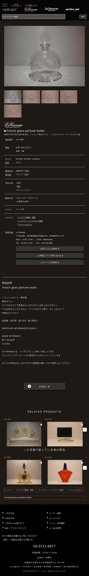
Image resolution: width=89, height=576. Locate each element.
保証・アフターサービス (15, 528)
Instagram (15, 567)
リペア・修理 (55, 513)
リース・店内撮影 (57, 523)
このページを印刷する (50, 262)
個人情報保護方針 (71, 567)
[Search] (33, 16)
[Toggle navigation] (4, 5)
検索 (83, 17)
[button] (85, 430)
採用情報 (47, 567)
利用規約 (57, 567)
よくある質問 (55, 528)
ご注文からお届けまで (14, 523)
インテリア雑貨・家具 (27, 217)
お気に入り (31, 5)
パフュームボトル (25, 225)
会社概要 (37, 567)
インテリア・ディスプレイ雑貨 (30, 221)
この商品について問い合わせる (49, 255)
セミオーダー (55, 518)
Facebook (27, 567)
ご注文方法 (9, 513)
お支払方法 (9, 518)
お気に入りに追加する (50, 249)
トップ (8, 490)
